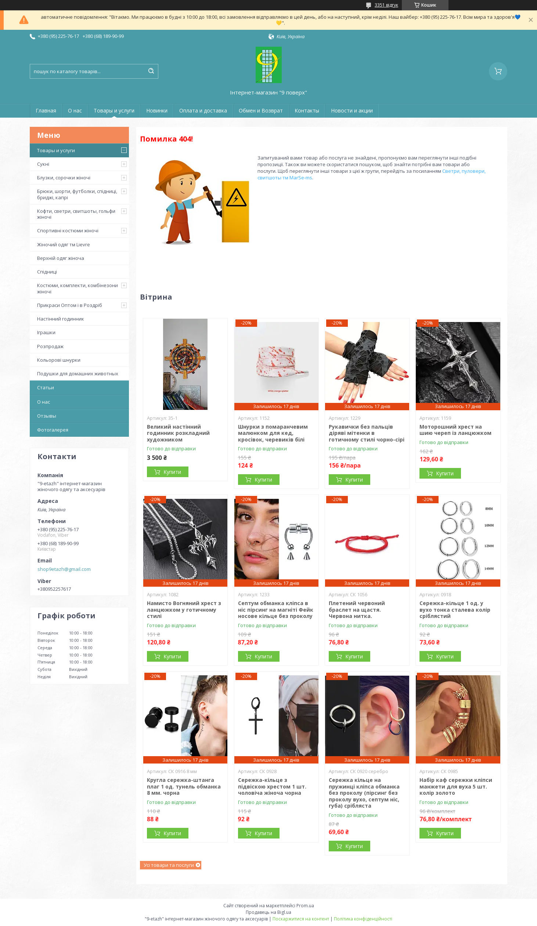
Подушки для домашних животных (77, 373)
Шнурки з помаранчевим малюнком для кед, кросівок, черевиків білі (273, 433)
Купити (172, 471)
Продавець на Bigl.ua (268, 912)
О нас (75, 110)
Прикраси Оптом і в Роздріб (69, 305)
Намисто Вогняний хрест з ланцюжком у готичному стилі (184, 609)
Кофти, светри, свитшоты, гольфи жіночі (76, 214)
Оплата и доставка (203, 110)
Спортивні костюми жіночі (67, 230)
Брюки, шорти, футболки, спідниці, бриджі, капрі (77, 194)
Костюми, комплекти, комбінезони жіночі (77, 288)
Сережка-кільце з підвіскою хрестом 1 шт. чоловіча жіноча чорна (272, 786)
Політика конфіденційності (363, 919)
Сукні (43, 164)
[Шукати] (151, 71)
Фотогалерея (52, 429)
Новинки (156, 110)
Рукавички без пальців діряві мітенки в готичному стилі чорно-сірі (366, 433)
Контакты (307, 110)
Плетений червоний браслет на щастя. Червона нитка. (357, 609)
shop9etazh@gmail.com (64, 569)
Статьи (45, 387)
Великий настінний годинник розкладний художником (178, 433)
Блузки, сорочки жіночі (63, 177)
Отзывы (46, 415)
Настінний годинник (60, 318)
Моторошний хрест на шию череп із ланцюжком (455, 430)
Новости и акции (352, 110)
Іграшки (46, 332)
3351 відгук (386, 5)
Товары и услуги (114, 110)
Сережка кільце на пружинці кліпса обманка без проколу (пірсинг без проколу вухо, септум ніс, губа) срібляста (364, 792)
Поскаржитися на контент (301, 919)
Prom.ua (305, 905)
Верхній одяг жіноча (60, 258)
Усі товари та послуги (169, 865)
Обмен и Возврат (261, 110)
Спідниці (47, 271)
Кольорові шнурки (58, 360)
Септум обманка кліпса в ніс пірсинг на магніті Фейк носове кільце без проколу (275, 609)
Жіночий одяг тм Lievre (63, 244)
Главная (46, 110)
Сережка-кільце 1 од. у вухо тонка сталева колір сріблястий (454, 609)
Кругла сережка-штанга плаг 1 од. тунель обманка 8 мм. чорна (184, 786)
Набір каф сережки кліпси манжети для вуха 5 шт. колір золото (455, 786)
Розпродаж (50, 346)
